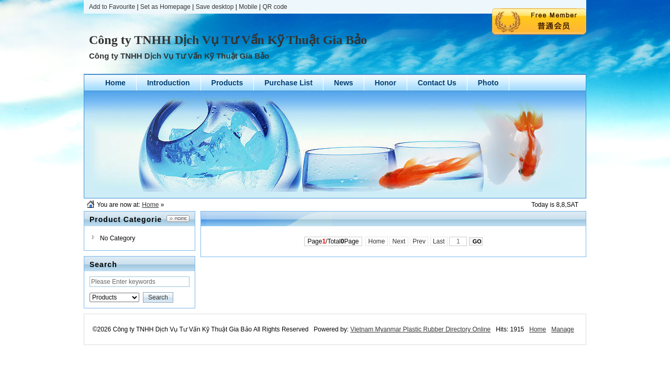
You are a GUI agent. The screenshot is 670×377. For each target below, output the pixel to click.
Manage (562, 329)
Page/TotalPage (333, 241)
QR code (274, 6)
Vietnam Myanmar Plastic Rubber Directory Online (420, 329)
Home (150, 204)
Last (438, 241)
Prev (419, 241)
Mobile (248, 6)
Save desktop (215, 6)
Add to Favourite (112, 6)
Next (398, 241)
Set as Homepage (165, 6)
